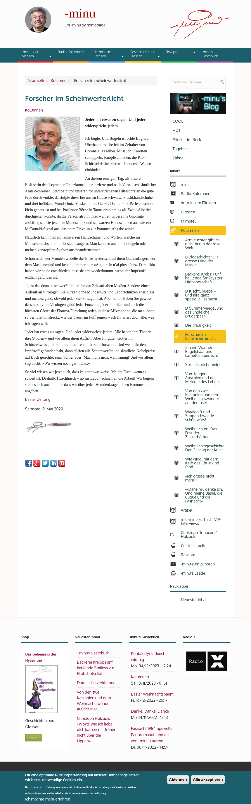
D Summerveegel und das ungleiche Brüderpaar (204, 312)
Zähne (178, 157)
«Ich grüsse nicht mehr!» (199, 478)
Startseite (36, 80)
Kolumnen (60, 80)
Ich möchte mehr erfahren (47, 799)
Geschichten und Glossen (142, 54)
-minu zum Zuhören (198, 564)
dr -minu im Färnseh (106, 54)
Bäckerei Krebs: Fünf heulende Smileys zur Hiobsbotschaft (204, 278)
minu (185, 184)
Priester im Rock (187, 139)
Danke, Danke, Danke (150, 711)
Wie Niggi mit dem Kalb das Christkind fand (202, 463)
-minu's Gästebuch (210, 54)
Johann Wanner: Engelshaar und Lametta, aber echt (201, 351)
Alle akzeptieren (208, 779)
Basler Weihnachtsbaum (152, 694)
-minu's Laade (193, 573)
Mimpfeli (189, 221)
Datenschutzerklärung (96, 682)
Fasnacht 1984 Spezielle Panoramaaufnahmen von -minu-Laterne (152, 734)
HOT (177, 130)
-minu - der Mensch (34, 54)
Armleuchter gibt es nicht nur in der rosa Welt (202, 243)
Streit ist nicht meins (203, 364)
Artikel (186, 510)
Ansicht (34, 738)
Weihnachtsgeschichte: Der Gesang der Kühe (205, 447)
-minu (80, 13)
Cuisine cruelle (193, 545)
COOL (178, 121)
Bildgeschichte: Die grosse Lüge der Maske (202, 261)
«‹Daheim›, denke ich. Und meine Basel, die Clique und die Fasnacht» (204, 495)
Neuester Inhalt (194, 599)
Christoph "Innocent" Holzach (199, 534)
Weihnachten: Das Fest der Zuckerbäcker (201, 432)
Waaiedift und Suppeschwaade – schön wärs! (201, 415)
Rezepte (178, 52)
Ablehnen (178, 779)
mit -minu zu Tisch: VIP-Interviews (201, 521)
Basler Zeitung (38, 399)
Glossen (188, 211)
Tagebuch (181, 148)
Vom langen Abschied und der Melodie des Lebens (203, 377)
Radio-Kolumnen (71, 52)
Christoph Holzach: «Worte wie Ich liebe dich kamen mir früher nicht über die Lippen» (96, 729)
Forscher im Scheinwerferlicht (200, 336)
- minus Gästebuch (93, 653)
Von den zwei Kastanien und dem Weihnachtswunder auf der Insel (202, 396)
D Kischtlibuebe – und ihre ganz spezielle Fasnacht (201, 295)
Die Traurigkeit (198, 325)
